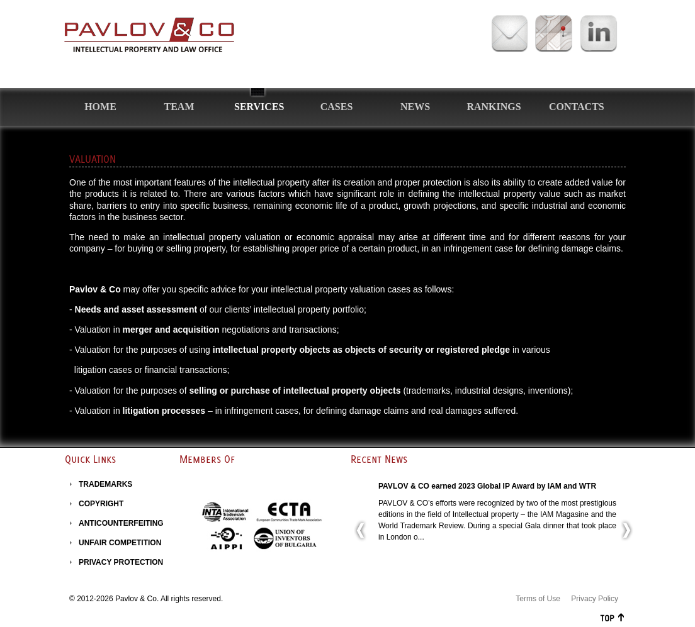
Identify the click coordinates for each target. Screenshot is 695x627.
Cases (336, 106)
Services (259, 106)
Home (100, 106)
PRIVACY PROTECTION (121, 562)
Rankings (493, 106)
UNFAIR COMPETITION (120, 542)
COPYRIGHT (101, 503)
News (415, 106)
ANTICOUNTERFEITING (121, 523)
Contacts (576, 106)
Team (179, 106)
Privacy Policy (594, 598)
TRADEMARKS (105, 484)
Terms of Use (538, 598)
